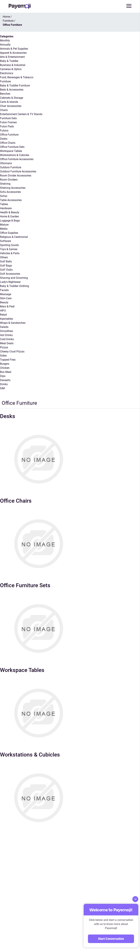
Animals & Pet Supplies (14, 48)
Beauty (4, 302)
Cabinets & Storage (11, 97)
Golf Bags (6, 265)
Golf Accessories (10, 273)
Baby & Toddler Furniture (15, 85)
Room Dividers (9, 179)
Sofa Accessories (10, 192)
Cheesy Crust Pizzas (12, 351)
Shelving (5, 183)
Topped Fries (8, 359)
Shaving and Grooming (14, 277)
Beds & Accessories (11, 89)
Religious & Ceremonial (14, 237)
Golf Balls (6, 261)
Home (6, 16)
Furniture (5, 81)
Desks (3, 138)
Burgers (4, 363)
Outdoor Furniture (10, 167)
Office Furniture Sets (12, 147)
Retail (3, 314)
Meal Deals (6, 343)
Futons (4, 130)
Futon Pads (7, 126)
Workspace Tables (11, 151)
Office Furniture (9, 134)
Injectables (6, 318)
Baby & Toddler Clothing (14, 286)
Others (4, 257)
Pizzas (4, 347)
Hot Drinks (6, 335)
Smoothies (6, 331)
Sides (3, 355)
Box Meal (5, 372)
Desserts (5, 380)
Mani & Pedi (7, 306)
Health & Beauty (9, 212)
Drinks (4, 384)
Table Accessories (11, 200)
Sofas (3, 196)
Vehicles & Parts (9, 253)
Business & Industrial (12, 65)
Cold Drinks (7, 339)
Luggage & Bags (10, 220)
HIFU (3, 310)
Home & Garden (9, 216)
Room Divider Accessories (15, 175)
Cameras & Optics (11, 69)
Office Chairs (7, 142)
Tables (4, 204)
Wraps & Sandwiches (12, 322)
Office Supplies (9, 232)
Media (4, 228)
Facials (4, 290)
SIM (2, 388)
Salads (4, 327)
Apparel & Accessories (13, 52)
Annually (5, 44)
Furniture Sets (8, 118)
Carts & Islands (9, 101)
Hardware (6, 208)
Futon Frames (8, 122)
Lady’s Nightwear (10, 282)
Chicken (5, 367)
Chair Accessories (10, 106)
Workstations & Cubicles (14, 155)
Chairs (4, 110)
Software (5, 241)
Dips (2, 376)
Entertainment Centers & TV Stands (21, 114)
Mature (4, 224)
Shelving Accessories (12, 187)
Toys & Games (8, 249)
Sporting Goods (9, 245)
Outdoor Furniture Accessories (18, 171)
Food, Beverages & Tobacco (16, 77)
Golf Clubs (6, 269)
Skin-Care (5, 298)
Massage (5, 294)
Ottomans (6, 163)
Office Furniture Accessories (16, 159)
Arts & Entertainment (12, 56)
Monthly (5, 40)
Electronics (6, 73)
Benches (5, 93)
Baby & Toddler (9, 61)
